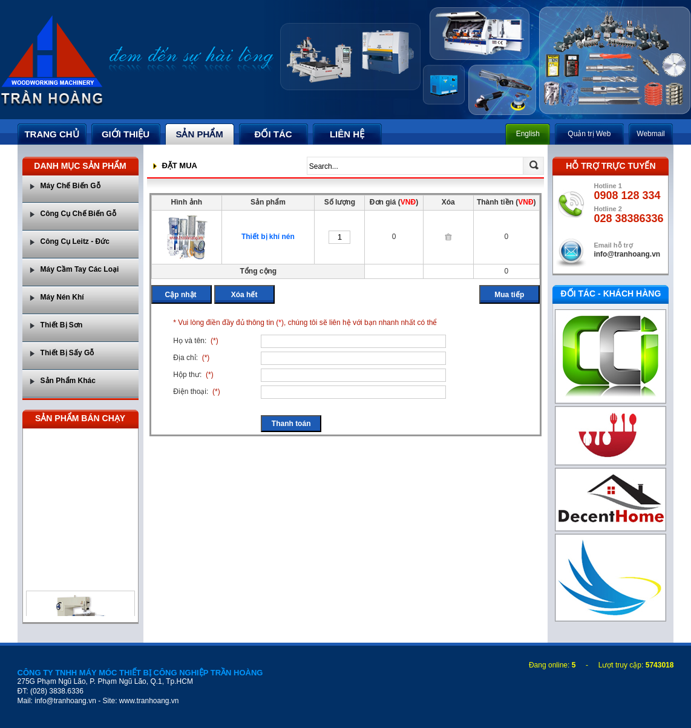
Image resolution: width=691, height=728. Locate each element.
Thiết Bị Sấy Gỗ (67, 353)
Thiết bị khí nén (268, 236)
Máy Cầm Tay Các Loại (80, 269)
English (528, 134)
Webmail (650, 134)
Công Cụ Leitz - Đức (75, 241)
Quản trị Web (589, 134)
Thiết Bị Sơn (62, 325)
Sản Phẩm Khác (68, 380)
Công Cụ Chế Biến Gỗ (78, 213)
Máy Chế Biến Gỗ (70, 186)
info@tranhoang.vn (627, 254)
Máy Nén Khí (62, 297)
